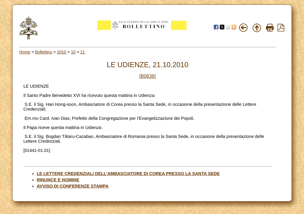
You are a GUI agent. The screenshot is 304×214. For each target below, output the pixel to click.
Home (24, 52)
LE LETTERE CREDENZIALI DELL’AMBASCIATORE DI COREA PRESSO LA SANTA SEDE (128, 173)
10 (73, 52)
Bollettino (43, 52)
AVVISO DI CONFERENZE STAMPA (73, 186)
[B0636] (147, 76)
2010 (61, 52)
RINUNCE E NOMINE (58, 179)
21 (82, 52)
